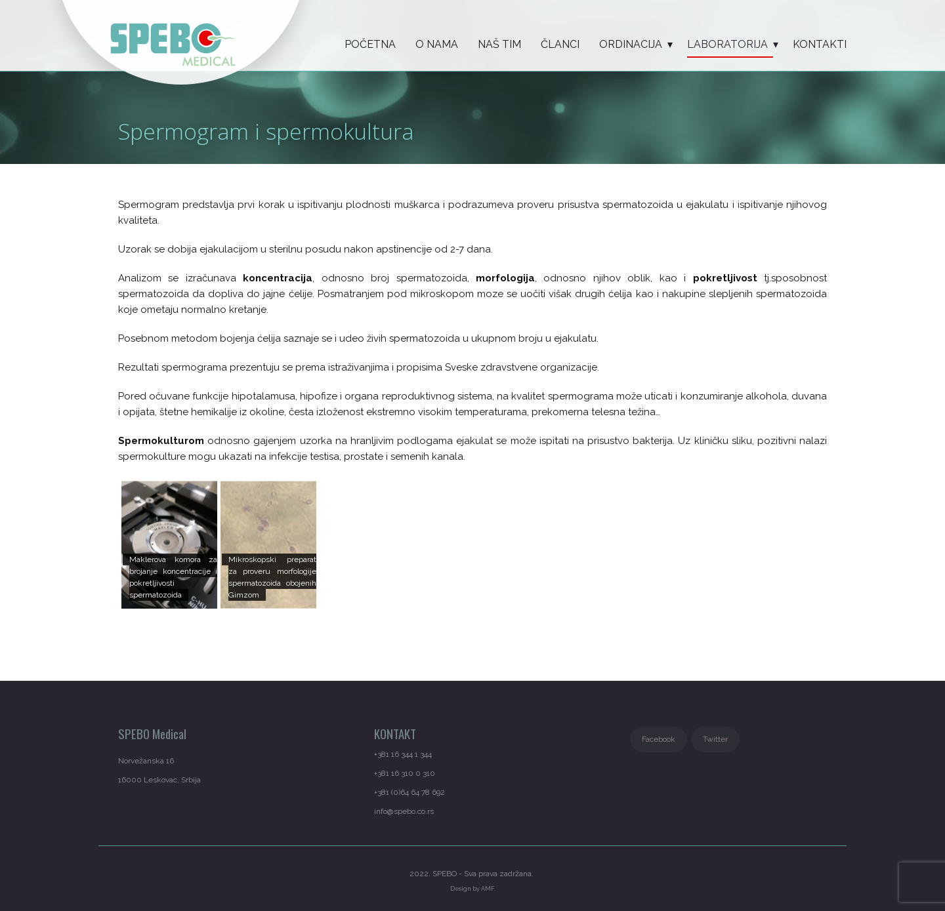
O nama (436, 44)
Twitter (715, 739)
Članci (560, 44)
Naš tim (499, 44)
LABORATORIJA (727, 44)
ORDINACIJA (630, 44)
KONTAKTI (820, 44)
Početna (370, 44)
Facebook (658, 739)
